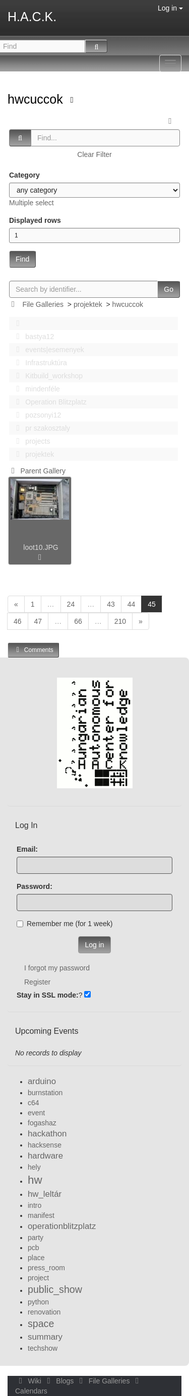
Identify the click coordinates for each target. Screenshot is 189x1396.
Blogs (59, 1381)
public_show (55, 1289)
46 (18, 621)
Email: (27, 849)
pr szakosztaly (40, 428)
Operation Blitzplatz (49, 402)
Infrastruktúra (39, 363)
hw (35, 1180)
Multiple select (31, 203)
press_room (46, 1268)
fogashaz (42, 1123)
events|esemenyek (47, 350)
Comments (33, 649)
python (38, 1302)
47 (38, 621)
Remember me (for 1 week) (64, 924)
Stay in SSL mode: (48, 995)
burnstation (45, 1093)
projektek (88, 304)
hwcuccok (37, 99)
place (36, 1258)
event (36, 1113)
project (38, 1278)
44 (132, 604)
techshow (42, 1348)
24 (71, 604)
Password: (34, 886)
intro (34, 1205)
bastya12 (32, 337)
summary (45, 1337)
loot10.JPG (40, 547)
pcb (33, 1248)
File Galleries (43, 304)
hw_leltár (44, 1194)
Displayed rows (35, 220)
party (35, 1238)
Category (24, 175)
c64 (33, 1103)
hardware (45, 1156)
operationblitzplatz (62, 1226)
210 (120, 621)
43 (111, 604)
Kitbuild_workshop (47, 376)
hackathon (47, 1133)
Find (22, 259)
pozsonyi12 (36, 415)
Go (168, 289)
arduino (42, 1081)
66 (78, 621)
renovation (44, 1312)
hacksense (44, 1145)
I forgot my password (57, 968)
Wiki (29, 1381)
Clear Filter (94, 154)
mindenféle (35, 389)
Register (37, 982)
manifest (41, 1215)
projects (30, 441)
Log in (170, 8)
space (41, 1323)
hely (34, 1167)
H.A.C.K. (32, 17)
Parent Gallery (37, 471)
